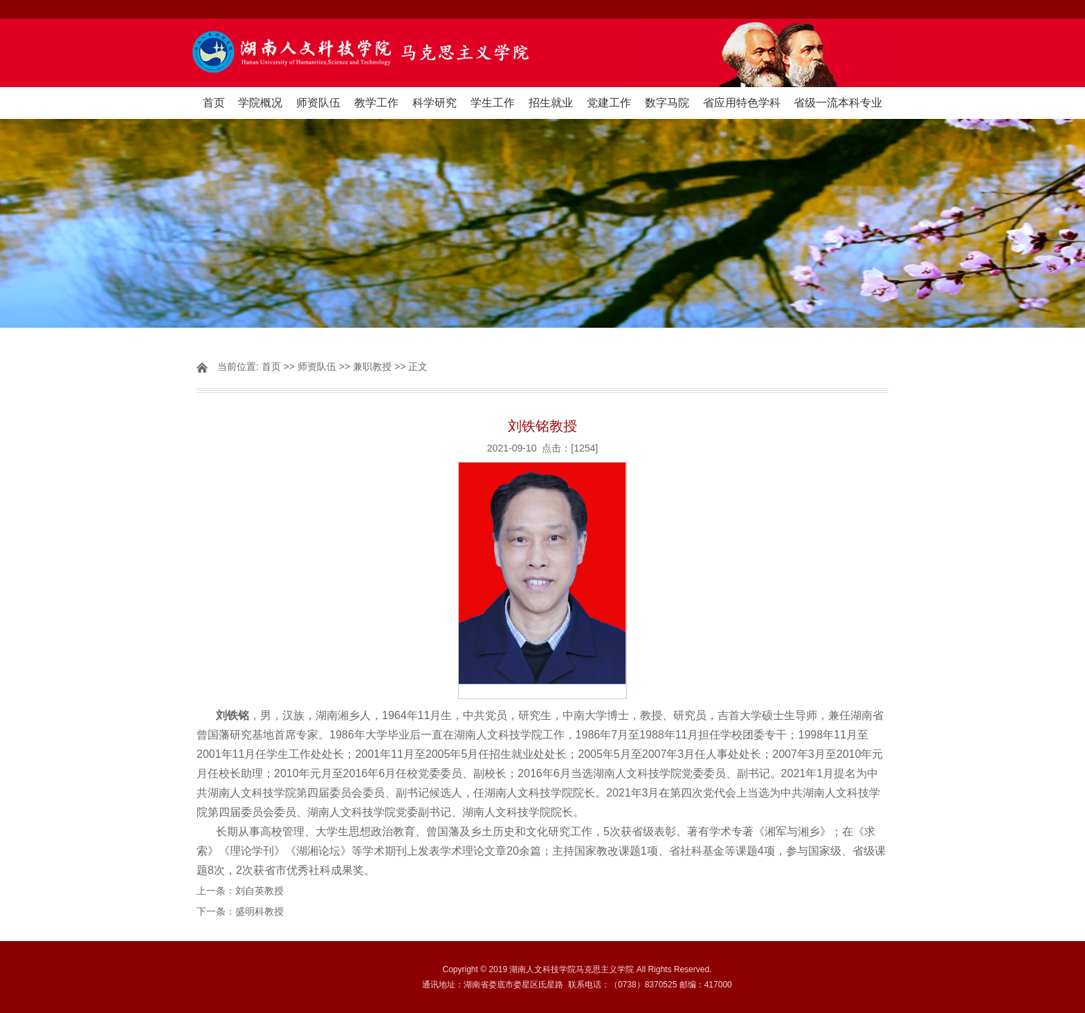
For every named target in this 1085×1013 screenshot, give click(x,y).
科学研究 (434, 103)
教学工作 (376, 103)
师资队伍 (318, 103)
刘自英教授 (259, 890)
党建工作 (609, 103)
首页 (214, 103)
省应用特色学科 (742, 103)
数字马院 (667, 103)
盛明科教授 (259, 911)
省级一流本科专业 (838, 103)
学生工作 (493, 103)
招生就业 (551, 103)
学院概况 (260, 103)
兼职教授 (372, 366)
